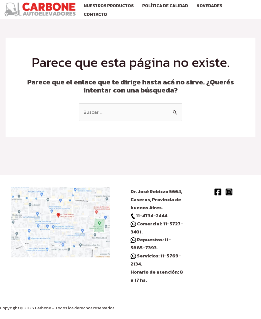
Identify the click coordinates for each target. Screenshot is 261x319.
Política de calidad (165, 6)
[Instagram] (229, 192)
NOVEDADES (209, 6)
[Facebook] (218, 192)
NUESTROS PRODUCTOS (109, 6)
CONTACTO (95, 14)
